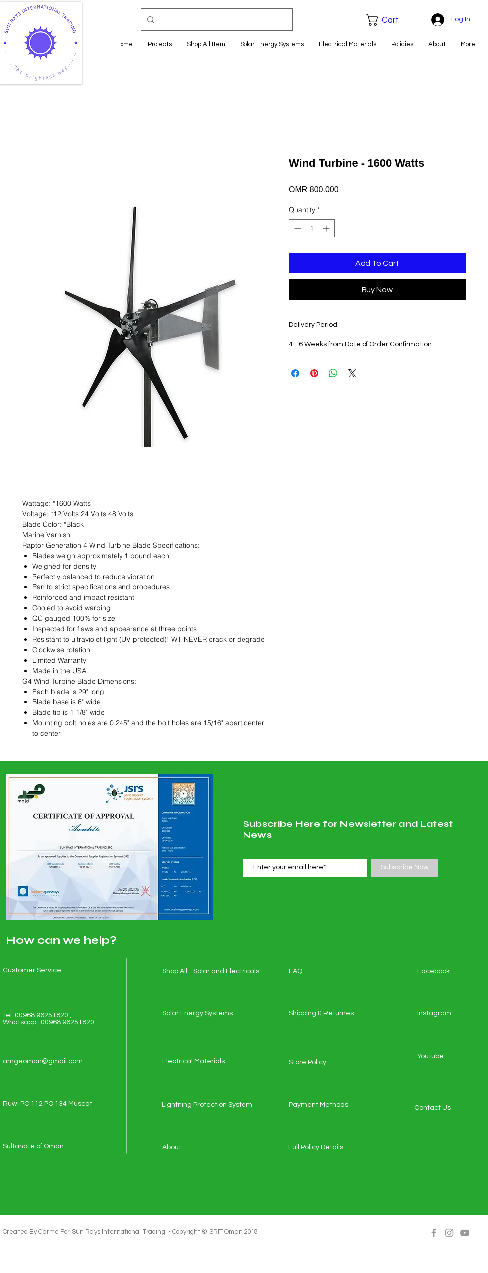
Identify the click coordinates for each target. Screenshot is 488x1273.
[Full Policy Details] (323, 1148)
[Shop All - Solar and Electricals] (210, 972)
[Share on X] (352, 373)
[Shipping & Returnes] (324, 1014)
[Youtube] (452, 1057)
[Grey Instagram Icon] (449, 1232)
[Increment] (327, 228)
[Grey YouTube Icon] (464, 1232)
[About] (197, 1148)
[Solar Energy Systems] (197, 1014)
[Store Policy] (324, 1063)
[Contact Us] (449, 1108)
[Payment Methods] (324, 1105)
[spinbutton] (312, 228)
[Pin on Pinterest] (314, 373)
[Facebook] (452, 972)
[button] (389, 20)
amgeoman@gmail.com (43, 1061)
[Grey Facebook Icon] (433, 1232)
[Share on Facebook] (295, 373)
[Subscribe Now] (404, 868)
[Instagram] (452, 1014)
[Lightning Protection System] (207, 1105)
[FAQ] (324, 972)
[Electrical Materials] (197, 1062)
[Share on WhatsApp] (333, 373)
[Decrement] (296, 228)
